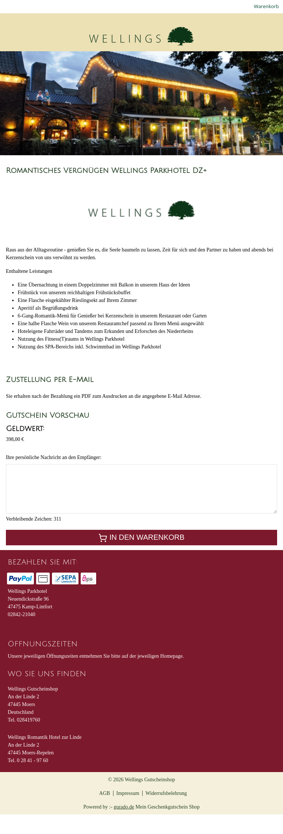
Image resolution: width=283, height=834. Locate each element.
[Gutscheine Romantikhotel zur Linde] (78, 62)
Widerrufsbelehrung (166, 813)
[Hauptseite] (220, 62)
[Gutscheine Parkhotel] (167, 62)
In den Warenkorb (141, 557)
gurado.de (123, 826)
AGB (104, 813)
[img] (58, 39)
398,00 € (15, 459)
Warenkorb (266, 7)
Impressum (127, 813)
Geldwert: (25, 448)
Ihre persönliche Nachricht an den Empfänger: (53, 477)
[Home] (12, 62)
